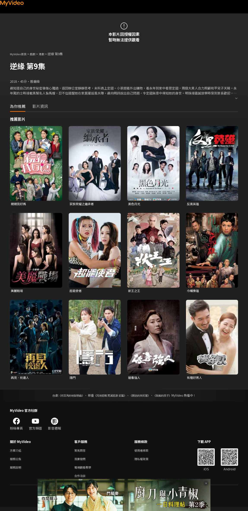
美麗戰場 (17, 291)
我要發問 (80, 461)
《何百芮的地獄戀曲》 (65, 396)
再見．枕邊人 (20, 378)
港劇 (46, 54)
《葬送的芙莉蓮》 (143, 396)
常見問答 (80, 452)
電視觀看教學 (84, 470)
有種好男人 (195, 378)
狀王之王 (134, 291)
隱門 (73, 378)
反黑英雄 (193, 204)
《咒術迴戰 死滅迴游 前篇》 (109, 396)
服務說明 (16, 470)
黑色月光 (134, 204)
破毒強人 (134, 378)
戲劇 (36, 54)
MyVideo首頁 (20, 54)
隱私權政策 (145, 461)
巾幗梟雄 (193, 291)
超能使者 (76, 291)
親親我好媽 (19, 204)
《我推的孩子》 (168, 396)
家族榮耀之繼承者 (82, 204)
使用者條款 (145, 452)
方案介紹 (16, 452)
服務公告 (16, 461)
